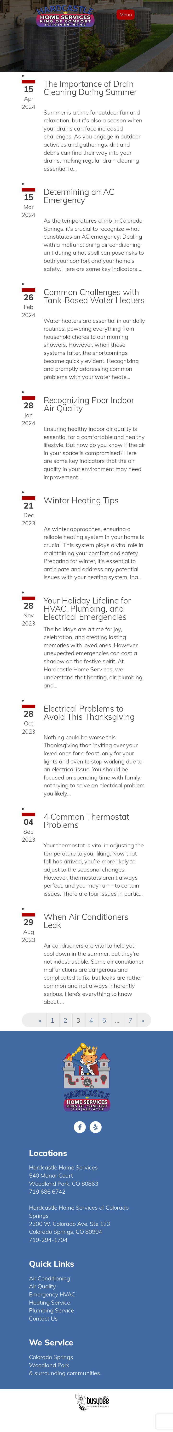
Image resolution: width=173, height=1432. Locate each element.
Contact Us (43, 1318)
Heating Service (49, 1302)
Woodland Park (49, 1365)
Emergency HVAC (52, 1294)
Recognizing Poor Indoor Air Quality (89, 404)
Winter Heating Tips (81, 500)
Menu (126, 14)
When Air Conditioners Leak (86, 921)
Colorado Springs (51, 1357)
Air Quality (42, 1286)
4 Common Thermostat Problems (86, 821)
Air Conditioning (49, 1278)
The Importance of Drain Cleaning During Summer (90, 88)
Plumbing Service (51, 1310)
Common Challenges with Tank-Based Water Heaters (94, 296)
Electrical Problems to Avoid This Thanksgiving (89, 712)
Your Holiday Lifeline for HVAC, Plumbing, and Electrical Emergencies (87, 608)
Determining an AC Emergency (79, 196)
